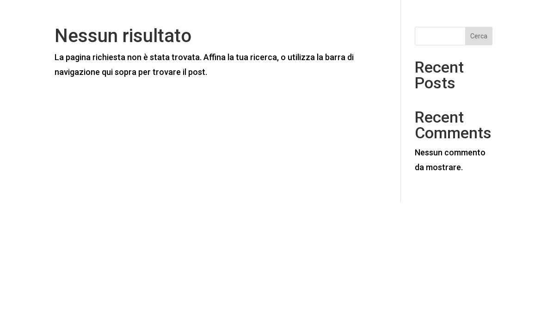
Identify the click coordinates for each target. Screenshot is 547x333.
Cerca (478, 36)
